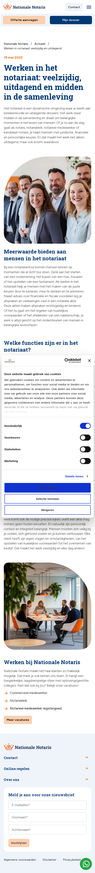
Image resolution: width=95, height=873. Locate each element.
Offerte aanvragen (24, 20)
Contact (74, 7)
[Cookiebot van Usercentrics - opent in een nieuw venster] (64, 360)
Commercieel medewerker (29, 693)
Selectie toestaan (47, 498)
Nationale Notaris (16, 44)
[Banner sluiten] (89, 360)
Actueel (40, 44)
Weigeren (47, 509)
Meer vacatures (18, 720)
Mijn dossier (70, 20)
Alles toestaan (47, 487)
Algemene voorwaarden (20, 859)
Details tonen (74, 476)
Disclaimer (49, 859)
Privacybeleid (72, 859)
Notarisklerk (18, 700)
